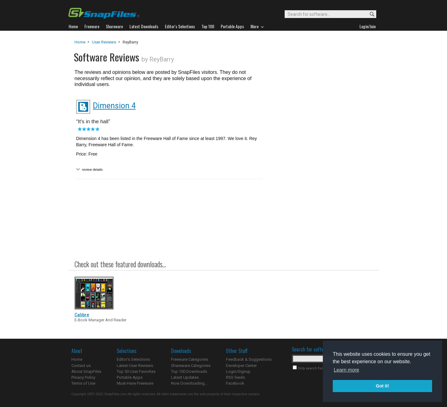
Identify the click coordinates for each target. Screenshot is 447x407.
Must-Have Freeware (135, 383)
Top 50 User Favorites (136, 371)
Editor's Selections (133, 359)
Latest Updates (185, 377)
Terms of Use (83, 383)
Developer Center (241, 365)
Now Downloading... (189, 383)
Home (79, 42)
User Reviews (104, 42)
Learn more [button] (346, 370)
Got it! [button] (382, 385)
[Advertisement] (319, 165)
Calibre (81, 314)
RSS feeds (235, 377)
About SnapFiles (86, 371)
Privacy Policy (83, 377)
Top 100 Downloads (189, 371)
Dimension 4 (114, 105)
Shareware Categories (190, 365)
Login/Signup (238, 371)
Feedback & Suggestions (249, 359)
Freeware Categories (189, 359)
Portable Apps (129, 377)
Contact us (81, 365)
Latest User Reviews (135, 365)
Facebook (235, 383)
